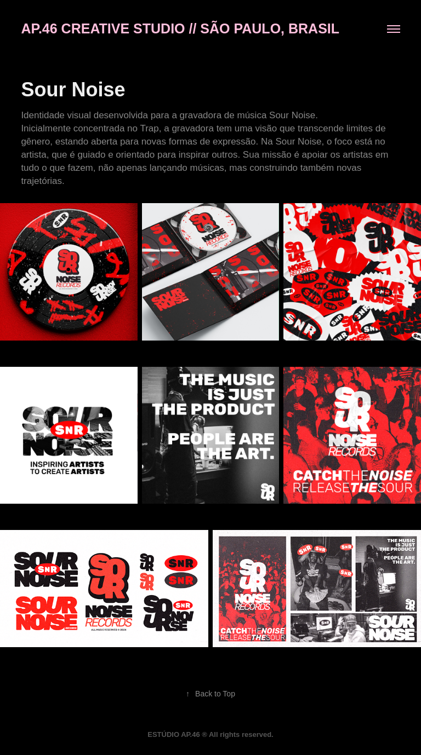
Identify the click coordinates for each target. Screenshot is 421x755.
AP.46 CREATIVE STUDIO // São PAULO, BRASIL (180, 28)
